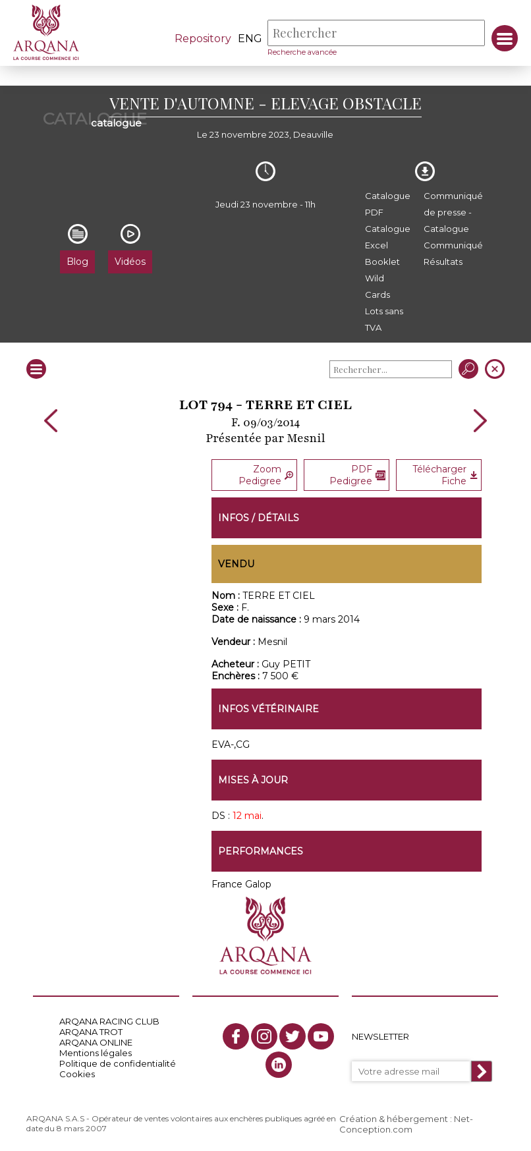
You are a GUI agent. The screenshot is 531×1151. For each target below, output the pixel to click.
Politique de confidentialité (117, 1063)
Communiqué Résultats (453, 253)
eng (250, 38)
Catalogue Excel (387, 236)
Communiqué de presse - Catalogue (453, 212)
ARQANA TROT (91, 1031)
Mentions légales (95, 1053)
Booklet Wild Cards (382, 278)
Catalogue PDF (387, 203)
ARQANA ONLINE (95, 1042)
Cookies (77, 1074)
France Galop (241, 884)
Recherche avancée (302, 52)
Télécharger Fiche (445, 475)
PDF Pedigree (357, 475)
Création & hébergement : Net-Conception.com (406, 1124)
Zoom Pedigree (265, 475)
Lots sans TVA (384, 319)
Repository (203, 38)
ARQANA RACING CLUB (109, 1021)
